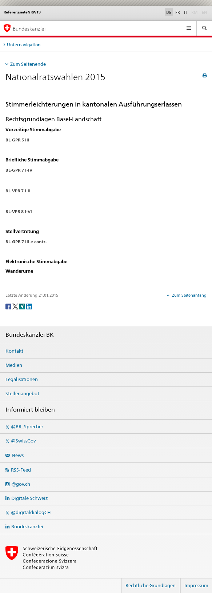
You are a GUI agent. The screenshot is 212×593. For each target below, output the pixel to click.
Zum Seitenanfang (189, 295)
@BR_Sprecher (27, 426)
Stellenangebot (22, 393)
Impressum (196, 585)
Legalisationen (21, 379)
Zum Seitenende (28, 64)
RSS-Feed (21, 470)
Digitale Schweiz (29, 498)
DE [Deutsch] (168, 12)
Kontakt (14, 351)
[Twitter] (15, 306)
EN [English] (204, 12)
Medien (13, 365)
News (18, 455)
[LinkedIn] (29, 306)
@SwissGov (23, 441)
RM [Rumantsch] (194, 12)
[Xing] (22, 306)
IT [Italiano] (185, 12)
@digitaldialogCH (31, 512)
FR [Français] (177, 12)
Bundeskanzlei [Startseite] (29, 28)
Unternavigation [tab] (23, 44)
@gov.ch (20, 484)
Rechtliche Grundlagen (150, 585)
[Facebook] (8, 306)
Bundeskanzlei (27, 526)
